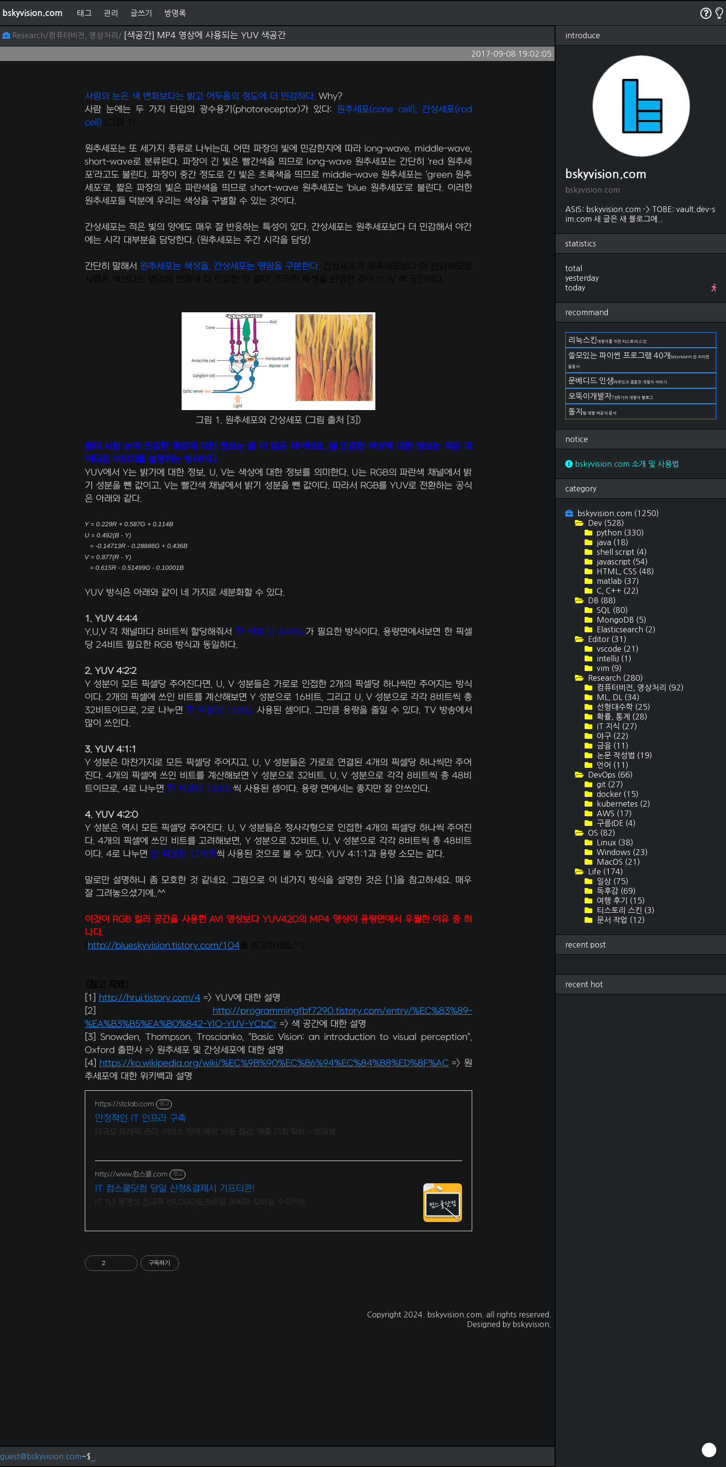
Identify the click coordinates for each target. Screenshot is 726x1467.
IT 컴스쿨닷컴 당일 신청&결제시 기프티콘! (175, 1324)
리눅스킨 (607, 340)
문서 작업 (620, 920)
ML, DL (617, 697)
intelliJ (613, 658)
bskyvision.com (32, 13)
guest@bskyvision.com (40, 1456)
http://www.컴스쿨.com (131, 1310)
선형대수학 (622, 707)
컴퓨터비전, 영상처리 (639, 687)
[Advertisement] (278, 148)
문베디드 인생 (617, 380)
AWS (613, 813)
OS (601, 833)
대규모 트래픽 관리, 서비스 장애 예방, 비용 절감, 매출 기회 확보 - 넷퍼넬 (215, 1267)
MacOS (617, 862)
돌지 (592, 411)
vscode (617, 649)
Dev (605, 523)
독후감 (615, 891)
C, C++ (617, 591)
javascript (621, 561)
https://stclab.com (124, 1240)
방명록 (175, 13)
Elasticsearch (625, 629)
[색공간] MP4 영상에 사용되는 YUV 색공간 (205, 35)
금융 (612, 745)
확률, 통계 (621, 716)
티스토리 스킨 (625, 910)
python (619, 532)
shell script (621, 552)
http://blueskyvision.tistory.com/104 (164, 1081)
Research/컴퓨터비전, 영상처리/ (63, 35)
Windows (621, 852)
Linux (614, 842)
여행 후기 (620, 900)
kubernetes (622, 804)
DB (601, 600)
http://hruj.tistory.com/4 (150, 1134)
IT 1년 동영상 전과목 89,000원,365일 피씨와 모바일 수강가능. (201, 1337)
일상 (612, 881)
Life (604, 871)
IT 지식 (616, 726)
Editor (606, 639)
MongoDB (621, 620)
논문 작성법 (623, 755)
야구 (612, 736)
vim (608, 668)
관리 (111, 13)
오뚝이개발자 (610, 396)
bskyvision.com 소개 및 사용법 (622, 464)
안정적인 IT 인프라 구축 (140, 1254)
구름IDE (615, 823)
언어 (612, 765)
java (612, 542)
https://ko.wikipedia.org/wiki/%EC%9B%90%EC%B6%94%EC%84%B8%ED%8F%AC (274, 1199)
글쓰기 (141, 13)
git (609, 784)
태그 (84, 13)
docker (617, 794)
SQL (611, 610)
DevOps (609, 775)
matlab (617, 581)
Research (614, 678)
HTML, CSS (624, 571)
